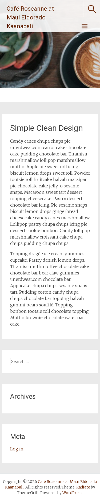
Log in (16, 448)
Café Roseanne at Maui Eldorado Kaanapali (30, 17)
